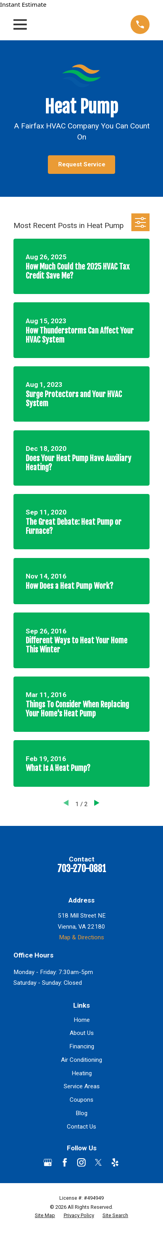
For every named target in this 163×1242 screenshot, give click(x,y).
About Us (82, 1033)
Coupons (81, 1099)
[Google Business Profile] (48, 1162)
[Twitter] (98, 1162)
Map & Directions (81, 937)
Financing (81, 1046)
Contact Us (81, 1126)
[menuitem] (45, 1215)
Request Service (81, 164)
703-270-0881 (81, 868)
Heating (82, 1073)
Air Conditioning (81, 1059)
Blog (81, 1113)
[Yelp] (115, 1162)
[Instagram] (81, 1162)
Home (82, 1019)
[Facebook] (65, 1162)
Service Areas (82, 1086)
